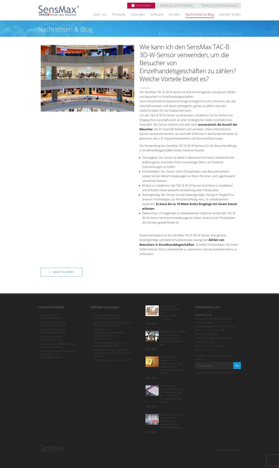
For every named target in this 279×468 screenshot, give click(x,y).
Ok (236, 365)
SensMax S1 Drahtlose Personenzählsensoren (53, 331)
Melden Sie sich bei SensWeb (176, 5)
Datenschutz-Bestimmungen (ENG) (214, 372)
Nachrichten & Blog (199, 14)
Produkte (119, 14)
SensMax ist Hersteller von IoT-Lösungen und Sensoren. (190, 33)
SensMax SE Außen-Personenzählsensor (52, 338)
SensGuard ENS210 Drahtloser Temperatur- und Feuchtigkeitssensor (58, 354)
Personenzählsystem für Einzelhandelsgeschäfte (106, 317)
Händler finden (230, 14)
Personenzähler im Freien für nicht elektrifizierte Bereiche (112, 324)
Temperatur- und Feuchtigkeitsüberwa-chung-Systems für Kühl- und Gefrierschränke (109, 334)
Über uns (100, 14)
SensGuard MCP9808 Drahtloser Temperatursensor (59, 346)
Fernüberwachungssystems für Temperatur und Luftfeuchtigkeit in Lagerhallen (112, 353)
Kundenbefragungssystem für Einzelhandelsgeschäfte (109, 344)
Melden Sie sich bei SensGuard (219, 5)
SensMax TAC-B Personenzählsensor (52, 317)
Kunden (174, 14)
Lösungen (138, 14)
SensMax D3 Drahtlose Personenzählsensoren (53, 324)
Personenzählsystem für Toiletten (111, 360)
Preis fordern (143, 5)
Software (157, 14)
